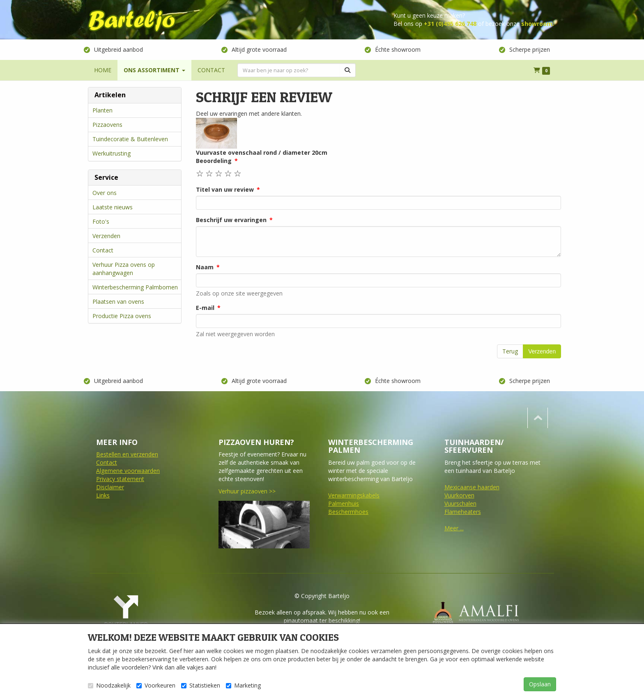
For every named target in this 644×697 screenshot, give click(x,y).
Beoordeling (214, 161)
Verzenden (106, 236)
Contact (102, 250)
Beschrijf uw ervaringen (231, 220)
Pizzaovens (107, 124)
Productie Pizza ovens (121, 316)
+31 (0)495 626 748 (450, 24)
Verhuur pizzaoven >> (247, 491)
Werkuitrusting (111, 153)
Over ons (104, 193)
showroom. (537, 24)
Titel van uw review (225, 189)
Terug (510, 351)
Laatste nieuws (112, 207)
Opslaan (540, 684)
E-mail (205, 308)
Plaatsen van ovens (118, 301)
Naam (205, 267)
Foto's (100, 221)
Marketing (243, 685)
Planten (102, 110)
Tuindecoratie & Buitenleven (130, 139)
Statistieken (200, 685)
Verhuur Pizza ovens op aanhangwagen (123, 269)
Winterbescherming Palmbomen (135, 287)
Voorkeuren (155, 685)
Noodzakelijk (109, 685)
